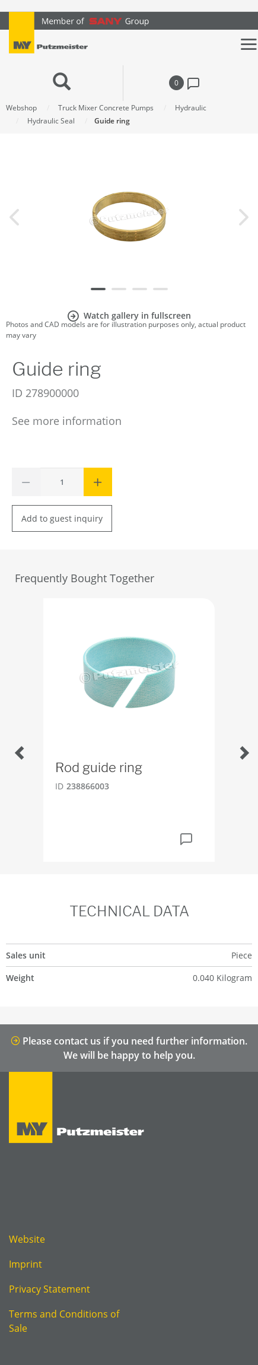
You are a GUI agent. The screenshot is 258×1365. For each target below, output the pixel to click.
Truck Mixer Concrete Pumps (106, 108)
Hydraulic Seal (51, 121)
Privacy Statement (49, 1289)
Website (27, 1239)
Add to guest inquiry (62, 518)
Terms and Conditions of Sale (64, 1321)
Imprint (25, 1264)
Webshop (21, 108)
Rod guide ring (98, 767)
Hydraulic (190, 108)
